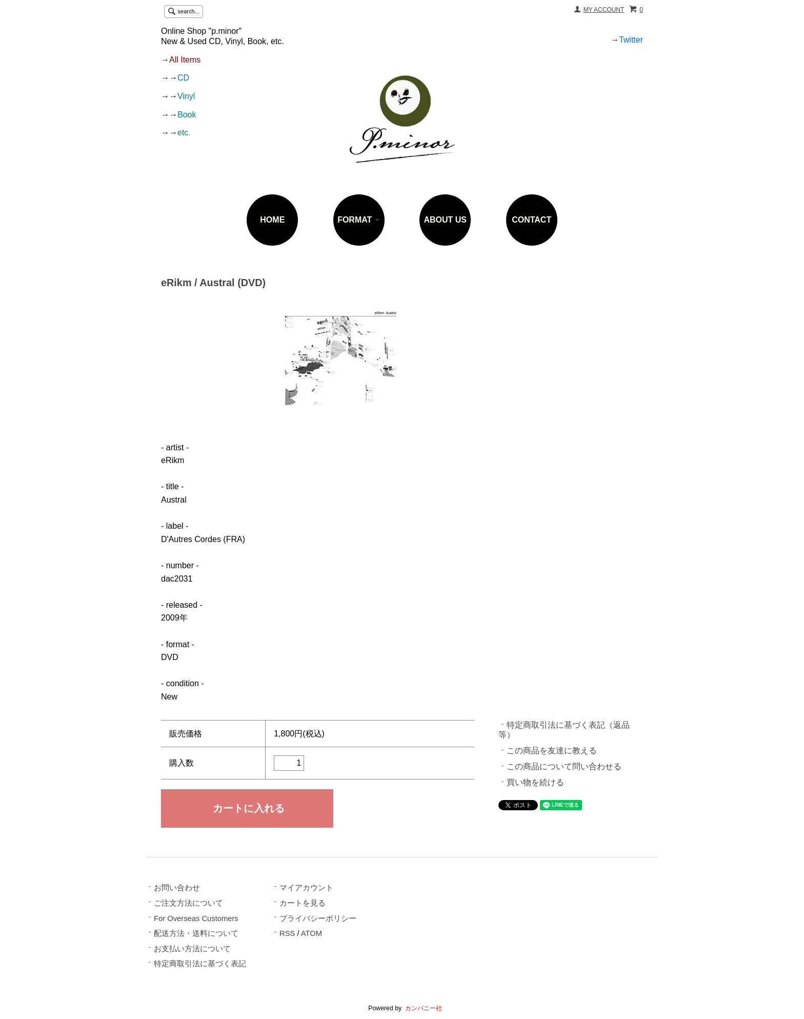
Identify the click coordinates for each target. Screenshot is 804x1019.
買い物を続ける (535, 782)
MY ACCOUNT (604, 9)
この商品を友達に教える (552, 750)
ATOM (311, 933)
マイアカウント (306, 888)
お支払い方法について (192, 949)
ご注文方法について (188, 903)
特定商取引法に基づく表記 (200, 964)
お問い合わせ (177, 888)
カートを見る (302, 903)
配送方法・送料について (196, 933)
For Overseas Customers (196, 918)
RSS (287, 933)
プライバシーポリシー (317, 918)
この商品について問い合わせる (564, 766)
